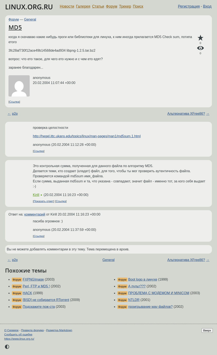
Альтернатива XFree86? (186, 113)
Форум (111, 6)
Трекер (125, 6)
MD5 (15, 27)
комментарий (34, 214)
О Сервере (11, 330)
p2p (15, 113)
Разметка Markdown (59, 330)
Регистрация (189, 6)
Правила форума (32, 330)
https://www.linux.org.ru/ (19, 338)
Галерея (83, 6)
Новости (67, 6)
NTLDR (133, 300)
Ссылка (14, 101)
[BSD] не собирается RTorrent (46, 300)
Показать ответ (44, 201)
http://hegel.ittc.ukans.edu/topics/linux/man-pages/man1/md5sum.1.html (87, 136)
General (30, 19)
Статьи (98, 6)
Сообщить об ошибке (18, 334)
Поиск (138, 6)
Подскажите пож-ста (39, 306)
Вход (207, 6)
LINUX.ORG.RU (29, 6)
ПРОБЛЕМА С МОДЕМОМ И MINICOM (158, 293)
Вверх (207, 330)
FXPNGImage (33, 279)
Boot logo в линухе (142, 279)
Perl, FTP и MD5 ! (36, 286)
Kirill (36, 195)
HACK (27, 293)
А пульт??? (137, 286)
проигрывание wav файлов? (150, 306)
